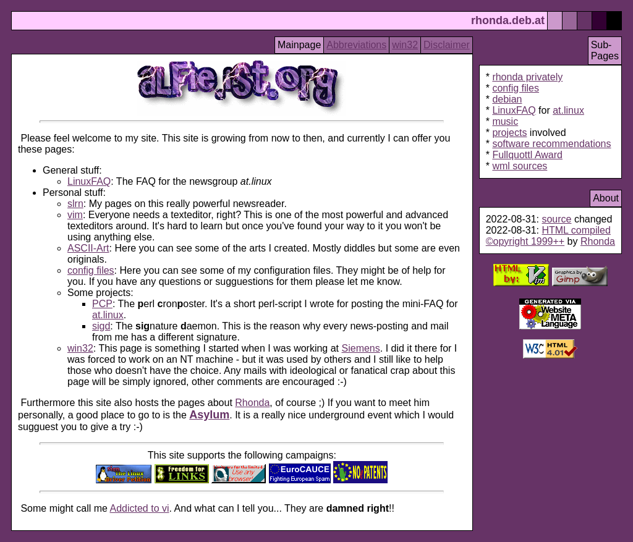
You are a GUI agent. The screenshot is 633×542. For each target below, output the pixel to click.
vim (75, 215)
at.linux (108, 315)
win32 (405, 45)
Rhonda (252, 402)
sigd (101, 326)
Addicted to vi (139, 508)
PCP (102, 304)
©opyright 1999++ (525, 241)
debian (507, 99)
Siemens (361, 348)
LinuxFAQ (89, 181)
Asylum (209, 415)
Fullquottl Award (527, 155)
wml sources (519, 166)
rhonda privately (527, 77)
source (556, 219)
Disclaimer (446, 45)
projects (509, 132)
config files (90, 270)
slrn (75, 203)
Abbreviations (356, 45)
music (505, 121)
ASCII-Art (88, 248)
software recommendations (551, 143)
